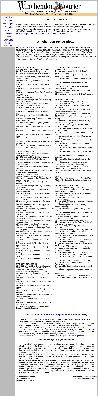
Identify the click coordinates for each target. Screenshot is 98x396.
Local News (8, 17)
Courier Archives (8, 44)
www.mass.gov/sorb (76, 336)
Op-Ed (8, 30)
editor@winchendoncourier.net (85, 378)
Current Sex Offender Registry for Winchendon (52, 314)
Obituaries (8, 40)
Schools (8, 27)
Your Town (8, 20)
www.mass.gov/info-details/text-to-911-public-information (41, 33)
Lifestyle (8, 34)
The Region (8, 24)
